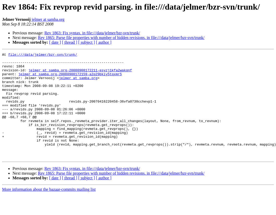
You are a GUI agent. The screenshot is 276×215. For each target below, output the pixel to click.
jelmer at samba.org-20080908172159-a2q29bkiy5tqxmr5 (70, 78)
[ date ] (55, 42)
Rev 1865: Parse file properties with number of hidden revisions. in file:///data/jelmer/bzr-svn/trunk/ (121, 37)
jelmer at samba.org (47, 19)
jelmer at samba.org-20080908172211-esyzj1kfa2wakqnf (80, 74)
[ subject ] (86, 42)
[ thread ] (69, 42)
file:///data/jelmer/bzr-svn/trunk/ (42, 55)
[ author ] (104, 42)
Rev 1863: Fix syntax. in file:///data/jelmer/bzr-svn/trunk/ (92, 33)
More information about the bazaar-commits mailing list (49, 210)
